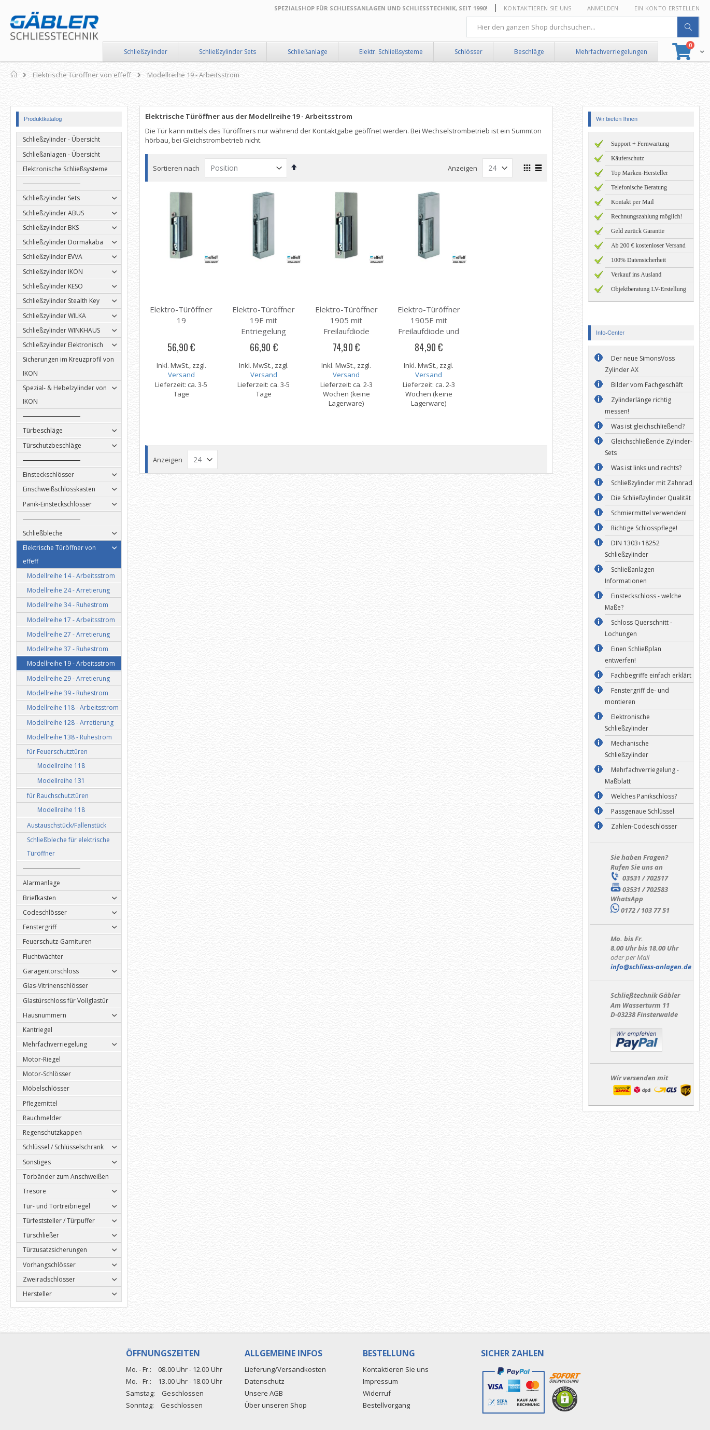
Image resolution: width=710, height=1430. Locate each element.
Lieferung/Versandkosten (285, 1369)
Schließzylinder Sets (227, 51)
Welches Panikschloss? (644, 796)
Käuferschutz (627, 158)
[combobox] (583, 27)
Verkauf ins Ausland (636, 274)
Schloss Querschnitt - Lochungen (638, 628)
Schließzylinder (145, 51)
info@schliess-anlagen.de (650, 966)
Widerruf (377, 1393)
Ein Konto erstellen (667, 8)
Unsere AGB (264, 1393)
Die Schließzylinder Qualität (651, 497)
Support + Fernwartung (640, 143)
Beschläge (529, 51)
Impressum (380, 1381)
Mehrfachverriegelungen (611, 51)
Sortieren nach (185, 168)
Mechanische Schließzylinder (627, 749)
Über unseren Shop (276, 1405)
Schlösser (468, 51)
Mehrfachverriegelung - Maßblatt (642, 775)
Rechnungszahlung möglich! (647, 216)
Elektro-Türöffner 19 (190, 314)
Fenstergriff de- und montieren (637, 696)
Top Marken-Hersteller (639, 172)
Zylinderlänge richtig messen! (638, 405)
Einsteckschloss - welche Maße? (643, 602)
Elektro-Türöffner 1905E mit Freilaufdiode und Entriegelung (437, 325)
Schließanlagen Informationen (630, 575)
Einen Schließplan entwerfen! (633, 654)
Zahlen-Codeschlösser (644, 826)
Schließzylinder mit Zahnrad (651, 482)
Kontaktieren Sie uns (538, 8)
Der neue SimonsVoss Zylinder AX (640, 364)
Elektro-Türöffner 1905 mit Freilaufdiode (354, 320)
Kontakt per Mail (632, 201)
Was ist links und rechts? (646, 467)
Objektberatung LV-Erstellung (648, 289)
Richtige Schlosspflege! (644, 528)
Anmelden (603, 8)
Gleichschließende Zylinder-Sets (648, 447)
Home (14, 74)
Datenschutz (265, 1381)
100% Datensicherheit (638, 260)
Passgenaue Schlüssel (642, 811)
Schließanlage (308, 51)
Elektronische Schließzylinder (627, 722)
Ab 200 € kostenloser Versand (648, 245)
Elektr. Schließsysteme (391, 51)
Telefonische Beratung (639, 187)
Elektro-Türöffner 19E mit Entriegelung (272, 320)
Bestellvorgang (386, 1405)
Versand (190, 374)
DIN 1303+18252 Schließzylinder (632, 549)
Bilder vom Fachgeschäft (647, 384)
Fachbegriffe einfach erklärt (651, 675)
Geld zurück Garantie (637, 231)
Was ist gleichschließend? (648, 426)
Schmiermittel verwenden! (649, 512)
